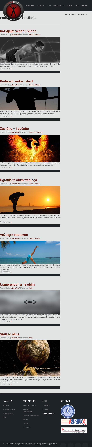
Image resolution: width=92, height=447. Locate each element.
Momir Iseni (15, 35)
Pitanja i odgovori (9, 409)
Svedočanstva (58, 6)
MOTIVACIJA (38, 132)
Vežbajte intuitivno (14, 235)
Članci (31, 35)
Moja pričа (30, 6)
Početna (6, 405)
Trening (25, 423)
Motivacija (26, 427)
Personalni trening (29, 405)
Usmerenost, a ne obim (17, 284)
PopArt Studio (52, 444)
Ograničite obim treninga (18, 180)
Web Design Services (40, 444)
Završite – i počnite (14, 129)
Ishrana (25, 420)
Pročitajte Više (6, 68)
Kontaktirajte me (48, 413)
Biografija (46, 405)
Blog (4, 417)
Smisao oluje (9, 334)
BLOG (77, 6)
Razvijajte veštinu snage (18, 31)
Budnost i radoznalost (16, 81)
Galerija (41, 6)
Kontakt (84, 6)
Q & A (49, 6)
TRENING (37, 35)
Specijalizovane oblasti (31, 416)
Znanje (69, 6)
